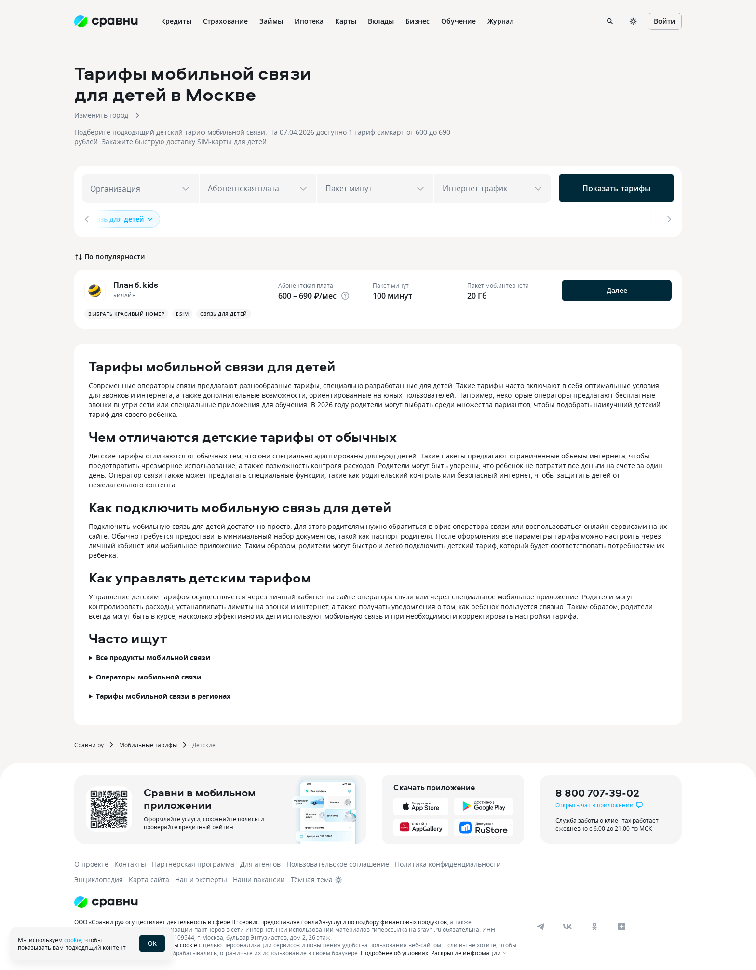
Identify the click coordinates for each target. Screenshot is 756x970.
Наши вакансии (259, 877)
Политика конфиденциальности (448, 862)
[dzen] (621, 924)
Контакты (130, 862)
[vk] (567, 924)
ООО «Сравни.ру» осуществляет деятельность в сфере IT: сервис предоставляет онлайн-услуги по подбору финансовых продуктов (260, 920)
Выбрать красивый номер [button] (126, 311)
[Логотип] (106, 900)
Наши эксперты (201, 877)
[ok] (594, 924)
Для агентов (260, 862)
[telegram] (540, 924)
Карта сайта (149, 877)
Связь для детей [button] (223, 311)
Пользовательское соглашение (337, 862)
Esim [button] (182, 311)
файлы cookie (178, 943)
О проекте (91, 862)
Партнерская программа (193, 862)
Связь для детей (121, 218)
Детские (204, 743)
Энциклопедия (98, 877)
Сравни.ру (89, 743)
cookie (72, 939)
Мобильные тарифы (148, 743)
